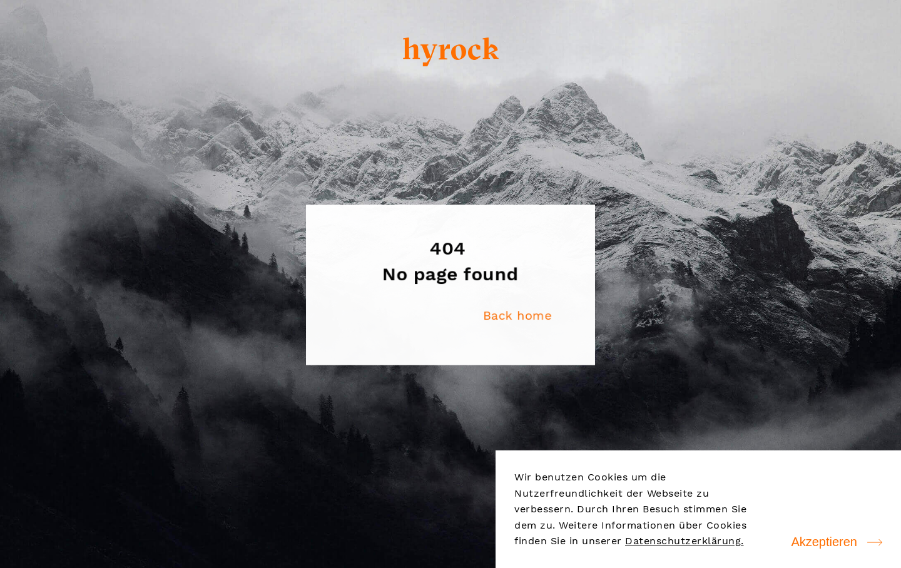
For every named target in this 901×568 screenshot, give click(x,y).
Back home (516, 315)
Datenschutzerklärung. (684, 541)
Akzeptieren (824, 542)
